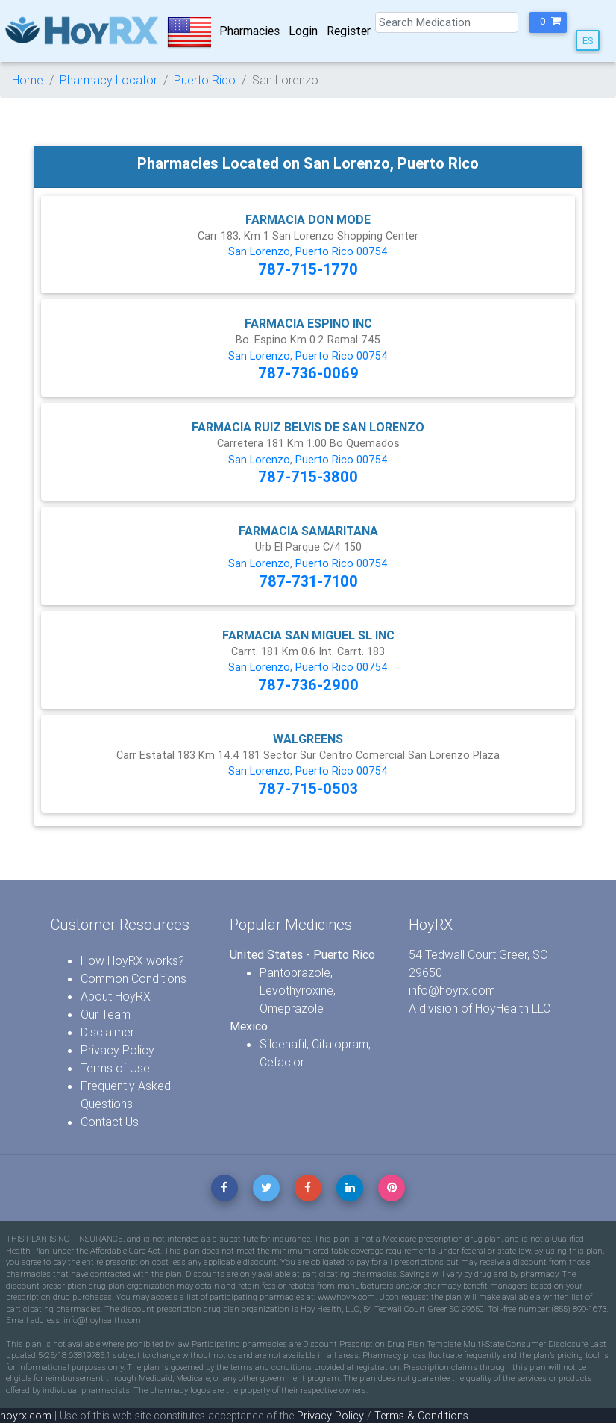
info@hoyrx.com (452, 990)
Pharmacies (249, 30)
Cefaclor (282, 1061)
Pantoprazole (295, 972)
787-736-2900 (308, 684)
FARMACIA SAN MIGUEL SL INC (308, 635)
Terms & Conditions (421, 1415)
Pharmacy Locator (108, 79)
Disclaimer (107, 1032)
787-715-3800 (308, 476)
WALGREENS (308, 738)
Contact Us (110, 1121)
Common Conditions (133, 978)
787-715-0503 (308, 788)
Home (27, 79)
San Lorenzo (259, 251)
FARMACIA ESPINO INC (308, 323)
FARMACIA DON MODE (308, 219)
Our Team (106, 1014)
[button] (548, 22)
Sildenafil (283, 1043)
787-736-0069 (308, 372)
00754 (372, 251)
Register (349, 30)
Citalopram (340, 1043)
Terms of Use (115, 1067)
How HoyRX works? (132, 960)
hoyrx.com (25, 1415)
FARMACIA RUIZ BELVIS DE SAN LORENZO (308, 426)
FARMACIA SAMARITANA (308, 530)
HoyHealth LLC (512, 1008)
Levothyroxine (296, 990)
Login (303, 30)
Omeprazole (292, 1008)
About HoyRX (116, 996)
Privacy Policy (117, 1049)
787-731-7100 (308, 581)
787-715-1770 (308, 269)
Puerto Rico (205, 79)
